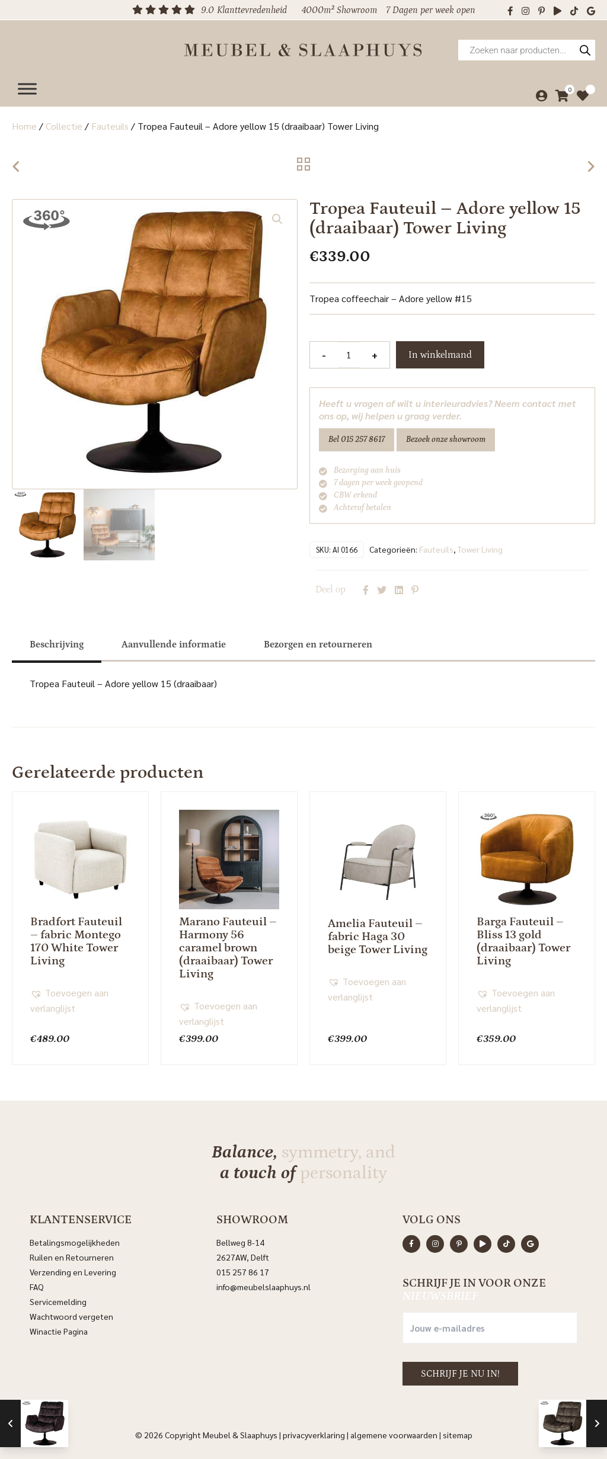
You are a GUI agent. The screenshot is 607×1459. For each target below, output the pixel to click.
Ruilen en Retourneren (72, 1255)
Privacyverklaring (314, 1433)
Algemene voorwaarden (393, 1433)
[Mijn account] (538, 92)
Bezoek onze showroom (445, 439)
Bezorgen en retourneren (318, 643)
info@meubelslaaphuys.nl (263, 1285)
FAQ (37, 1285)
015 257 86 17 (242, 1270)
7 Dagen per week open (430, 10)
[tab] (56, 643)
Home (24, 126)
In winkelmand (440, 354)
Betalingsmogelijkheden (75, 1241)
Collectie (64, 126)
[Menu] (27, 84)
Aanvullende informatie (174, 643)
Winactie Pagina (60, 1330)
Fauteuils (110, 126)
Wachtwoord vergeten (71, 1315)
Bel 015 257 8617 (356, 439)
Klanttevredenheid (252, 10)
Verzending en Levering (73, 1270)
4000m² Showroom (339, 10)
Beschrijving (57, 643)
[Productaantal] (348, 355)
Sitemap (457, 1433)
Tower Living (480, 548)
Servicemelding (58, 1300)
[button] (277, 219)
